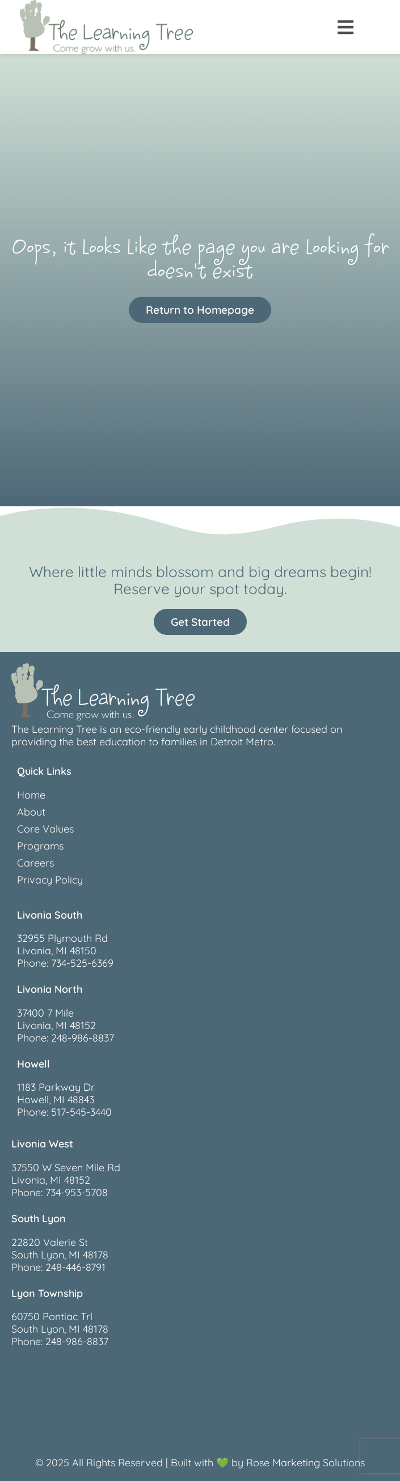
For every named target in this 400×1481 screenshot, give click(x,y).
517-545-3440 (81, 1112)
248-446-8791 (75, 1267)
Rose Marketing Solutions (305, 1462)
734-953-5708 (76, 1192)
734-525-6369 (82, 963)
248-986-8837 (82, 1037)
